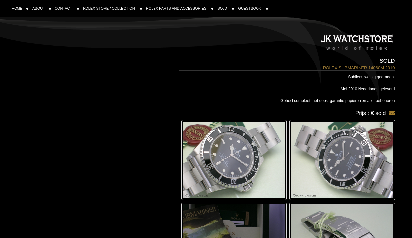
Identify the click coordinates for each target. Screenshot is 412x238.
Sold (387, 61)
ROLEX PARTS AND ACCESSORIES (180, 8)
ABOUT (41, 8)
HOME (20, 8)
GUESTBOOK (253, 8)
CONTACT (67, 8)
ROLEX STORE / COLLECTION (112, 8)
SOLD (225, 8)
